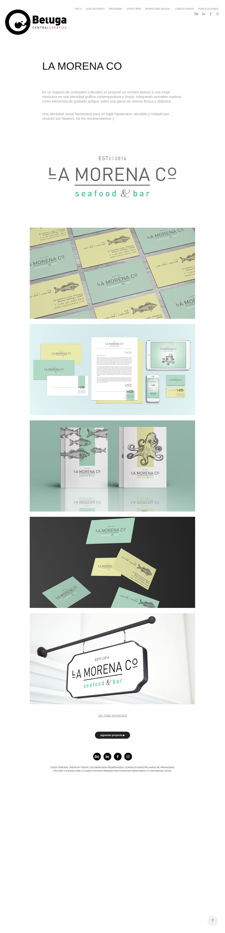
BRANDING (115, 8)
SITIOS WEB (134, 8)
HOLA (78, 8)
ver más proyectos (112, 715)
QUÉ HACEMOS (95, 8)
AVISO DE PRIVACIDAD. (162, 767)
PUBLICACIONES (208, 8)
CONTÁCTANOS (184, 8)
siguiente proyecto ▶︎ (112, 735)
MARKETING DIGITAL (158, 8)
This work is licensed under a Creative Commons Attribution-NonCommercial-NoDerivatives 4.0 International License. (112, 770)
